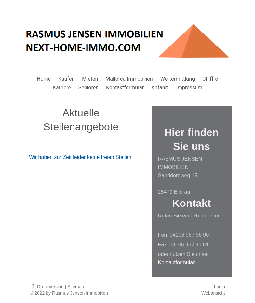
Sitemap (75, 286)
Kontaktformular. (177, 262)
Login (219, 286)
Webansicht (213, 293)
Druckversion (47, 286)
